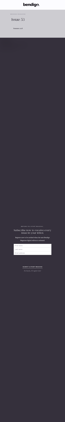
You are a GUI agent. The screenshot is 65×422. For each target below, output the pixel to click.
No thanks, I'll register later (32, 271)
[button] (42, 5)
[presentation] (32, 259)
